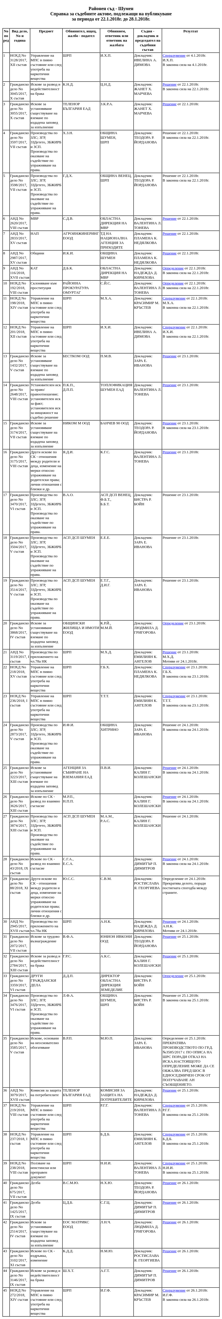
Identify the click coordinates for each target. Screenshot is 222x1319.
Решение (169, 84)
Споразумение (173, 55)
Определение (173, 268)
